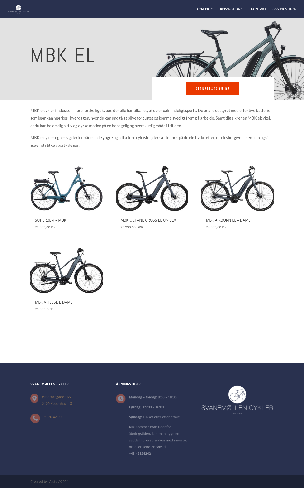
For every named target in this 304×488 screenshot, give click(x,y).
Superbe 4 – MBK (50, 220)
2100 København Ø (57, 403)
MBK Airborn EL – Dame (228, 220)
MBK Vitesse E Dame (54, 302)
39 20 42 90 (52, 417)
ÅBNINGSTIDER (284, 9)
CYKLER (203, 9)
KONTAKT (258, 9)
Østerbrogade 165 (56, 397)
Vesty (53, 481)
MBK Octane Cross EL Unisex (148, 220)
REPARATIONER (232, 9)
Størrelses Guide (213, 89)
